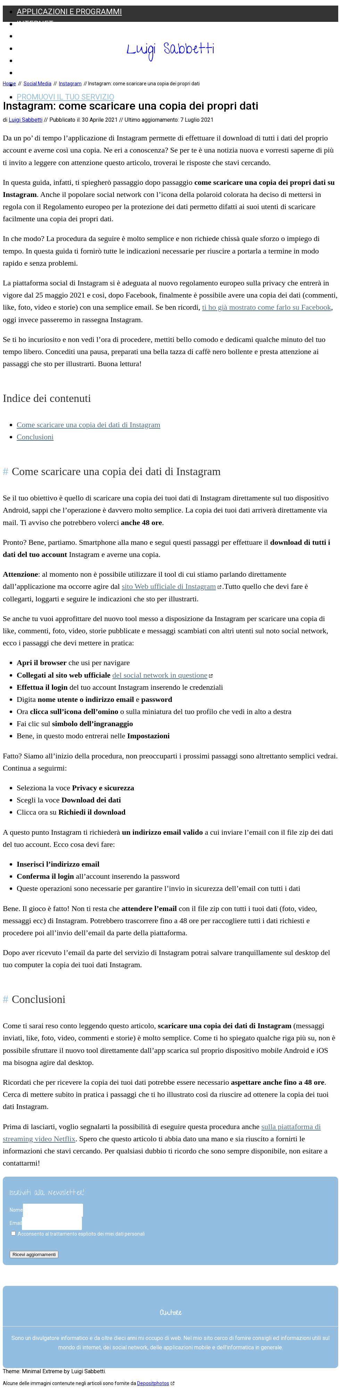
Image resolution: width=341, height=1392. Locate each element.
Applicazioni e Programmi (69, 11)
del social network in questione (160, 675)
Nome (16, 1210)
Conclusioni (35, 436)
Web (25, 48)
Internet (35, 23)
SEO (24, 36)
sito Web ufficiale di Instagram (169, 586)
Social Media (42, 60)
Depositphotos (153, 1383)
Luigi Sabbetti (170, 50)
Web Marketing (48, 72)
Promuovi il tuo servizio (65, 97)
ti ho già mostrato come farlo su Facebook (266, 307)
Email (16, 1223)
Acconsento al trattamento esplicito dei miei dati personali (78, 1234)
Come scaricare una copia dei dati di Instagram (88, 424)
